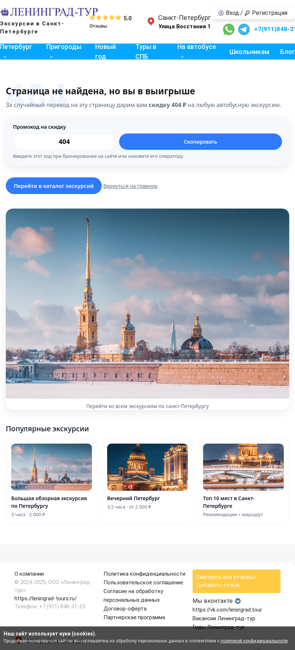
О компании (29, 574)
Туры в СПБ (145, 51)
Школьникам (249, 51)
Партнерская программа (134, 617)
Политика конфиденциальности (144, 574)
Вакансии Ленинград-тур (224, 618)
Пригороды (63, 46)
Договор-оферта (125, 608)
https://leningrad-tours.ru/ (45, 598)
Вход (228, 12)
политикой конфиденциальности (254, 640)
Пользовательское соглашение (143, 582)
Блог (287, 51)
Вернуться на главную (130, 185)
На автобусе (196, 46)
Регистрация (265, 12)
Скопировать (200, 141)
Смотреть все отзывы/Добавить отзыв (226, 581)
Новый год (105, 51)
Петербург (16, 46)
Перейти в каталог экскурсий (54, 185)
